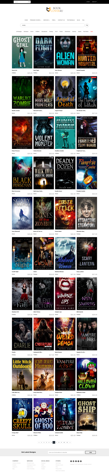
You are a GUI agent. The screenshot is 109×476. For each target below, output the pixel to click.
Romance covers (59, 465)
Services (46, 20)
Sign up (94, 1)
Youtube (43, 468)
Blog (78, 20)
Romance (26, 31)
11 (67, 442)
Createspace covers (31, 465)
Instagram (43, 466)
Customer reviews (16, 463)
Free (54, 20)
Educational (44, 31)
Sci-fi (56, 31)
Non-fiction (85, 31)
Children (37, 31)
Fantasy (51, 31)
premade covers (35, 20)
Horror (31, 31)
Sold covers (58, 463)
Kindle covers (30, 466)
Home (26, 20)
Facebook (43, 463)
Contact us (61, 20)
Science (74, 31)
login (88, 1)
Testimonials (71, 20)
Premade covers (30, 463)
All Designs (19, 31)
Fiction (61, 31)
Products (14, 465)
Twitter (42, 465)
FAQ (83, 20)
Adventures (67, 31)
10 (64, 442)
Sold (92, 31)
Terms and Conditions (60, 470)
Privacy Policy (59, 468)
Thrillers (35, 72)
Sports (79, 31)
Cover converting (30, 468)
